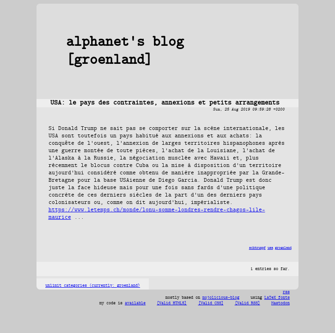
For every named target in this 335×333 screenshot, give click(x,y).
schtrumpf (257, 248)
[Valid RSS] (247, 303)
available (135, 303)
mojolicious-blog (220, 298)
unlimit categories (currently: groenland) (92, 286)
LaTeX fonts (277, 298)
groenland (283, 248)
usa (270, 248)
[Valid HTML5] (172, 303)
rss (286, 292)
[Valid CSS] (211, 303)
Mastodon (280, 303)
